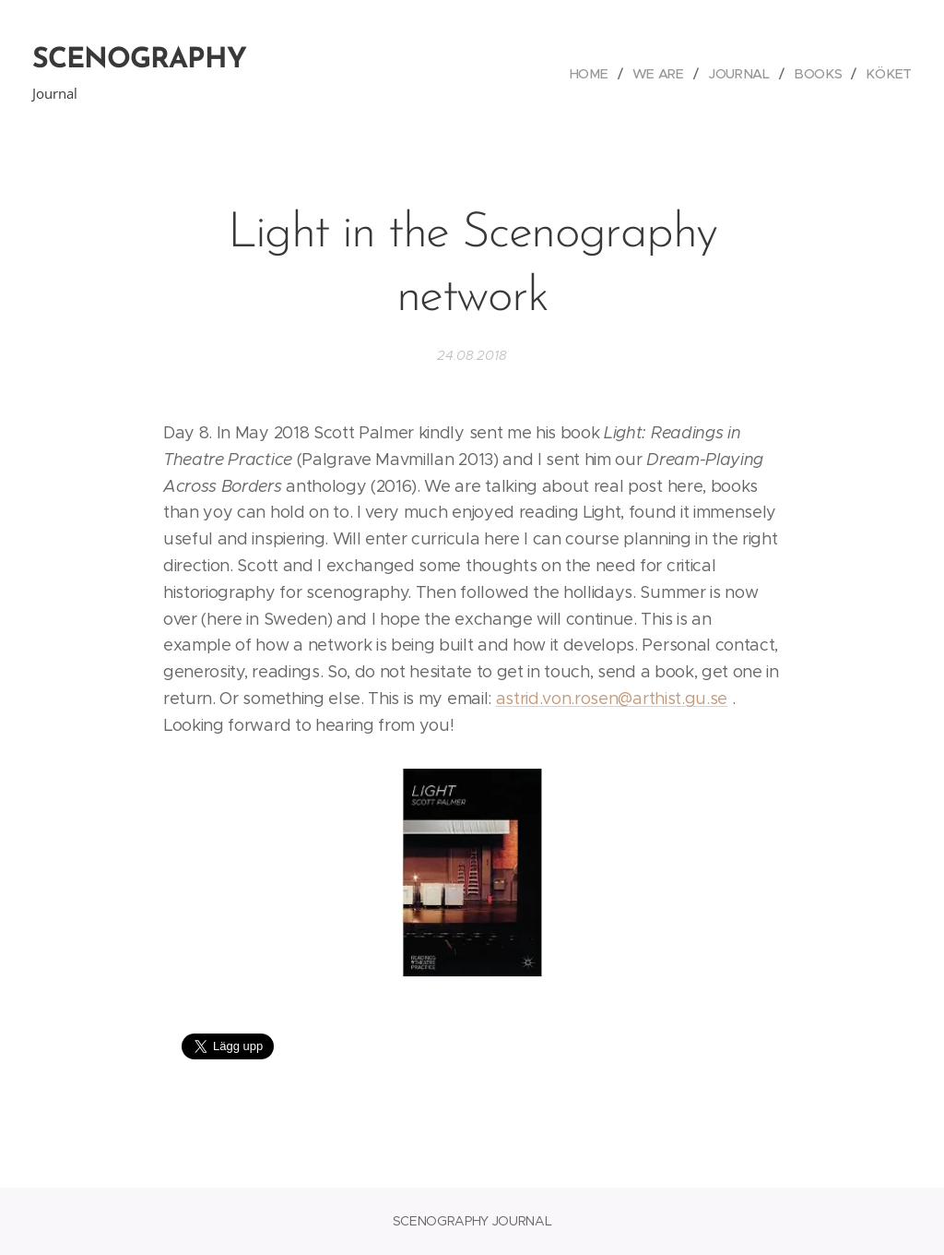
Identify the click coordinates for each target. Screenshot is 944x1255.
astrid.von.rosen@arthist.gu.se (611, 698)
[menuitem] (598, 74)
